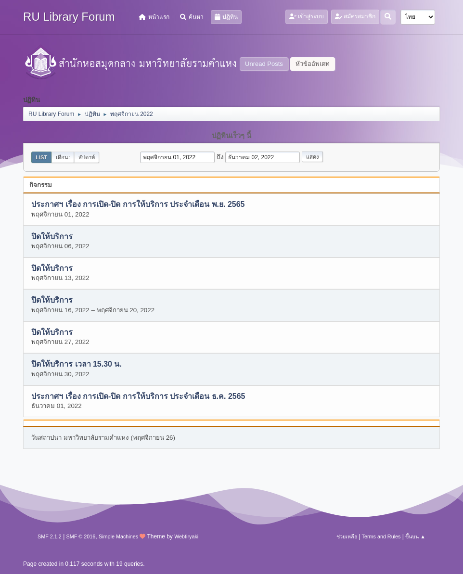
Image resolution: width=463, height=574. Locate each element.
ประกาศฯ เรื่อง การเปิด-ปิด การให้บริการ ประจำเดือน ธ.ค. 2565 (138, 396)
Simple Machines (118, 536)
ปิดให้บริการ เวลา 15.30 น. (76, 364)
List (41, 157)
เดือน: (63, 157)
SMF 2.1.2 (50, 536)
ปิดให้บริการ (52, 236)
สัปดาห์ (86, 157)
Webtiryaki (186, 536)
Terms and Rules (381, 536)
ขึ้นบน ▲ (415, 536)
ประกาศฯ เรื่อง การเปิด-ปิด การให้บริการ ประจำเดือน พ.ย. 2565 (137, 205)
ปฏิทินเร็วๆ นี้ (231, 136)
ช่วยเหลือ (346, 536)
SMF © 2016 (81, 536)
